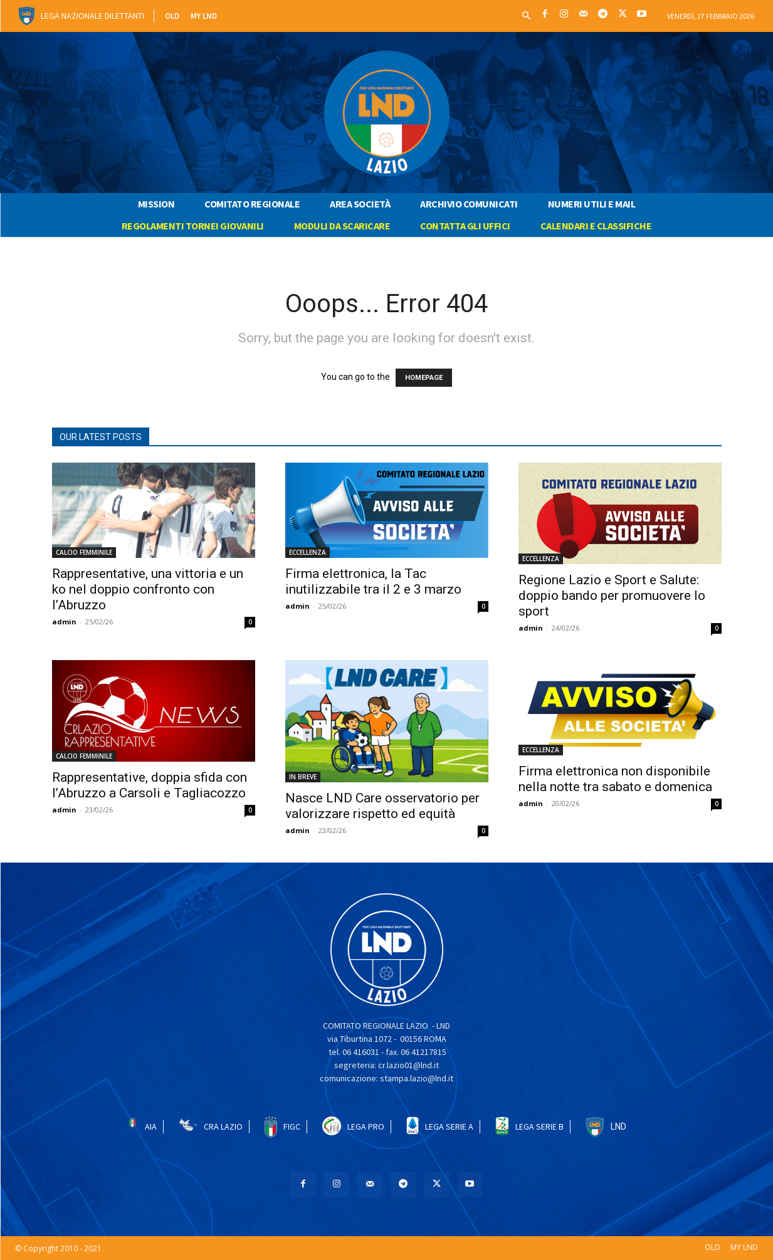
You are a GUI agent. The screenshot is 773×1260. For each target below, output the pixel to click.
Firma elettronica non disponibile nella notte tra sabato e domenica (615, 779)
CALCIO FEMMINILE (84, 552)
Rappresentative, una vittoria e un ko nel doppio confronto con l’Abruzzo (147, 589)
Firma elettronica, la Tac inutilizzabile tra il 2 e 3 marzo (373, 581)
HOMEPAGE (424, 378)
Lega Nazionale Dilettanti (92, 15)
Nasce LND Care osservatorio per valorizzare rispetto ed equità (382, 805)
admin (64, 621)
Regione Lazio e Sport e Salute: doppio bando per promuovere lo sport (611, 595)
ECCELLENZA (307, 552)
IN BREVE (303, 776)
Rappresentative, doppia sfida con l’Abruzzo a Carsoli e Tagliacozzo (149, 785)
